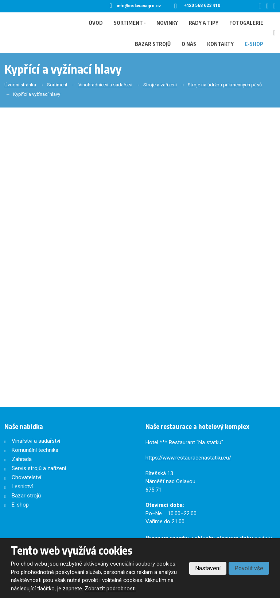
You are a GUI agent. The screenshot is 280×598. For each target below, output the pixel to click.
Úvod (96, 23)
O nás (189, 44)
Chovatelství (26, 477)
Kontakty (220, 44)
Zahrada (22, 459)
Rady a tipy (203, 23)
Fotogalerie (246, 23)
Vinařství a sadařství (36, 441)
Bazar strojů (153, 44)
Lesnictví (22, 486)
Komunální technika (35, 450)
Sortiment (128, 23)
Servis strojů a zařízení (39, 468)
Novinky (167, 23)
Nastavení (208, 568)
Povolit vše (248, 568)
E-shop (254, 44)
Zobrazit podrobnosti (110, 588)
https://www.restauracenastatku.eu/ (188, 457)
